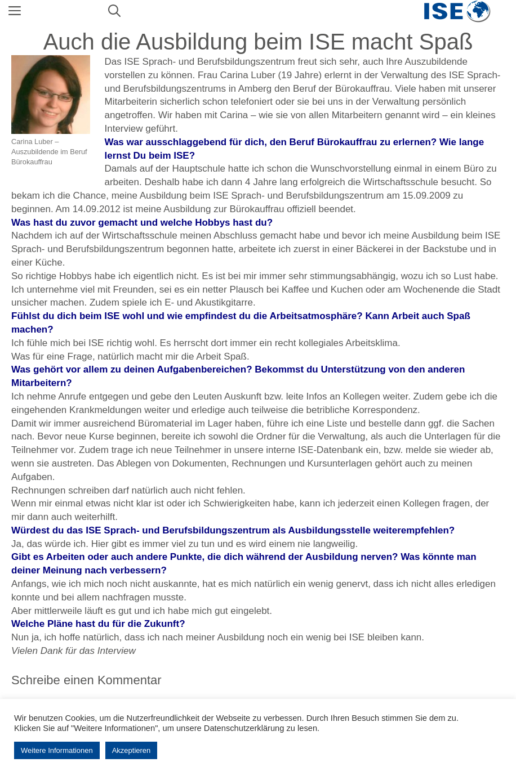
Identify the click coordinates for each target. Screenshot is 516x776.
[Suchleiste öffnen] (114, 11)
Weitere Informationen (57, 750)
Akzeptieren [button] (131, 750)
